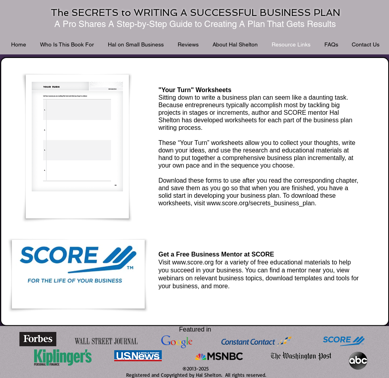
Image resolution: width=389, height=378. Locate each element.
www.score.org (193, 262)
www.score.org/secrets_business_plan (260, 203)
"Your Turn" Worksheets (195, 90)
